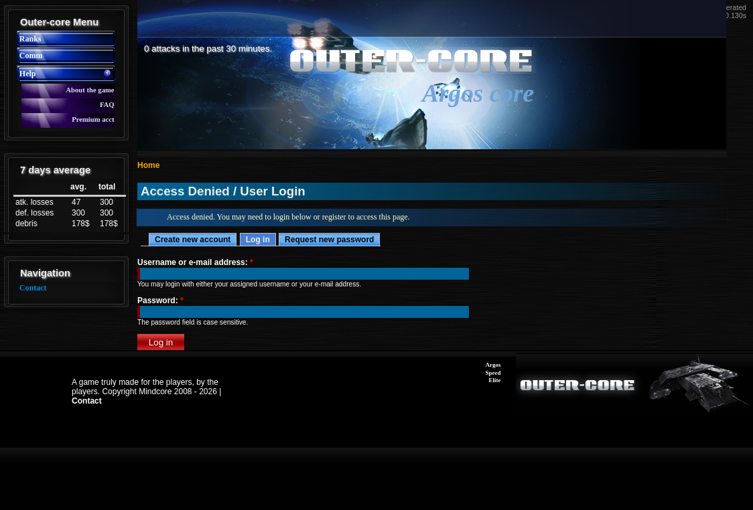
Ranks (30, 39)
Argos (493, 364)
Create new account (192, 239)
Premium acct (93, 119)
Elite (495, 380)
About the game (90, 90)
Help (27, 73)
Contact (33, 287)
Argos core (478, 93)
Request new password (329, 239)
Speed (493, 372)
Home (148, 165)
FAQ (107, 104)
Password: (160, 300)
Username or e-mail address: (195, 262)
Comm (31, 55)
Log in (258, 239)
